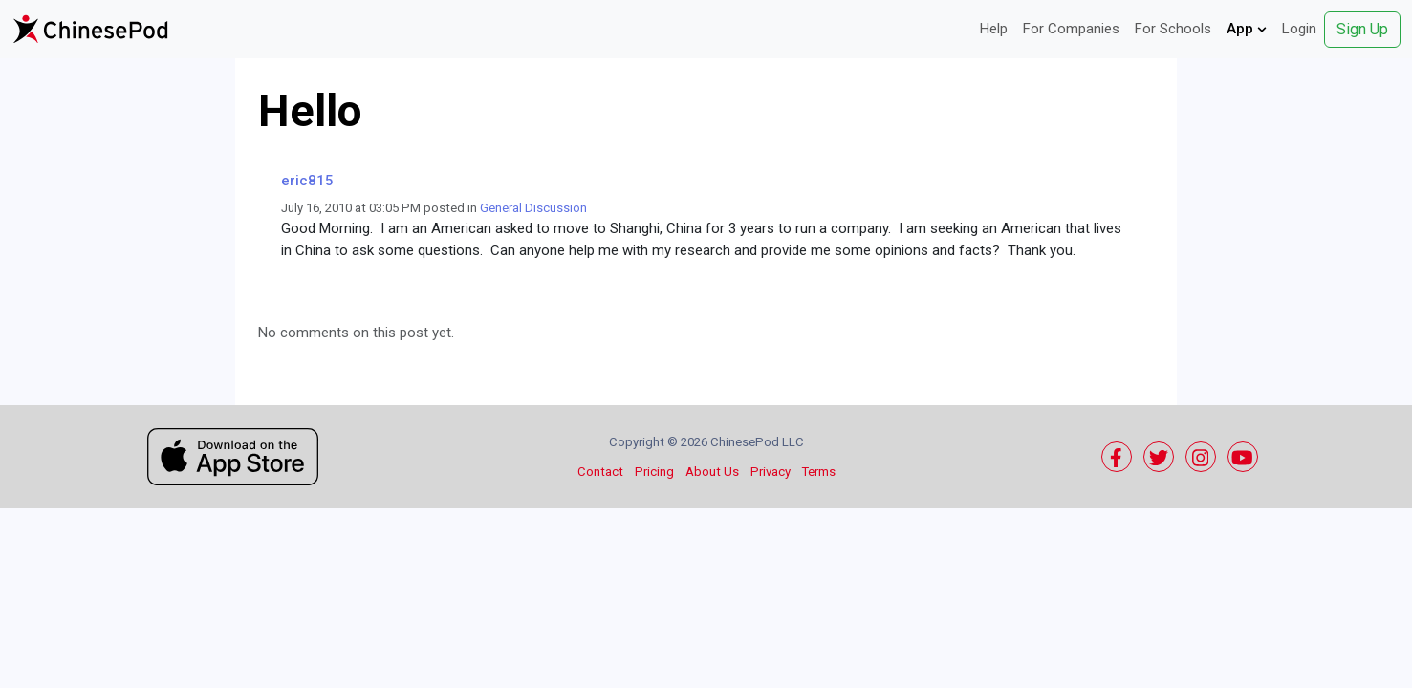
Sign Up (1362, 29)
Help (994, 28)
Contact (600, 471)
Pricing (654, 471)
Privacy (770, 471)
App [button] (1247, 28)
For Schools (1173, 28)
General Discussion (533, 208)
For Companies (1071, 28)
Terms (819, 471)
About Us (712, 471)
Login (1299, 28)
